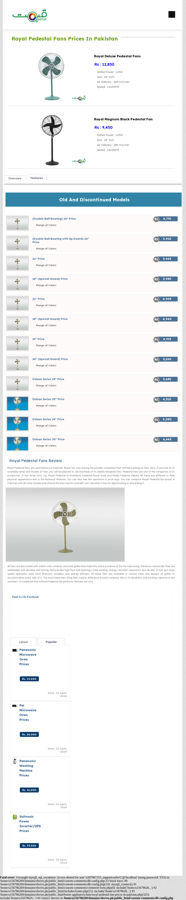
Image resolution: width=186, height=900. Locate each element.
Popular (51, 642)
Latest (23, 642)
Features (36, 178)
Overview (15, 178)
